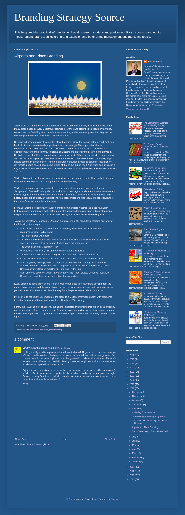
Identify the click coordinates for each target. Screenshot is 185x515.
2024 (132, 363)
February (136, 457)
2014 (132, 479)
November (137, 396)
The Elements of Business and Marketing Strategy (156, 124)
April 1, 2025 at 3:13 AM (59, 348)
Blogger (114, 499)
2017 (132, 467)
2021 (132, 376)
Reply (25, 383)
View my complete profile (138, 109)
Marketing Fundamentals (143, 412)
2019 (132, 384)
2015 (132, 475)
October (136, 400)
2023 (132, 367)
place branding (55, 330)
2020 (132, 380)
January (136, 461)
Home (65, 439)
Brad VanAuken (155, 61)
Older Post (110, 439)
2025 (132, 359)
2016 (132, 471)
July (134, 437)
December (137, 392)
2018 (132, 388)
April (134, 449)
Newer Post (20, 439)
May (134, 445)
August (135, 408)
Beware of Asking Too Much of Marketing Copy (157, 273)
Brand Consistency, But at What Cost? (150, 431)
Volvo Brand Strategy (154, 293)
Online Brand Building (154, 189)
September (137, 404)
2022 (132, 372)
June (134, 441)
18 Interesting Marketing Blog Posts (148, 416)
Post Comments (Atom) (38, 444)
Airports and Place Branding (145, 427)
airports (25, 330)
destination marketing (39, 330)
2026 (132, 355)
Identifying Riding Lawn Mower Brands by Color (155, 169)
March (135, 453)
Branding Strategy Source (69, 17)
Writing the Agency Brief (155, 208)
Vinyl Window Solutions (35, 348)
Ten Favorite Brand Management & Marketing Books (156, 147)
